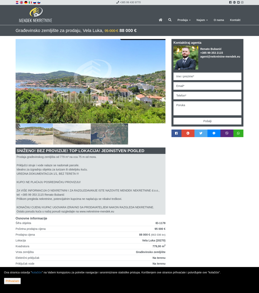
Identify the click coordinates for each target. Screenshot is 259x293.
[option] (34, 134)
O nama (219, 20)
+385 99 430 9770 (128, 2)
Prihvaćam (12, 281)
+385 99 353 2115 (211, 52)
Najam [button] (202, 20)
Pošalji (207, 121)
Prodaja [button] (183, 20)
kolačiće (37, 272)
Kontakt (235, 20)
